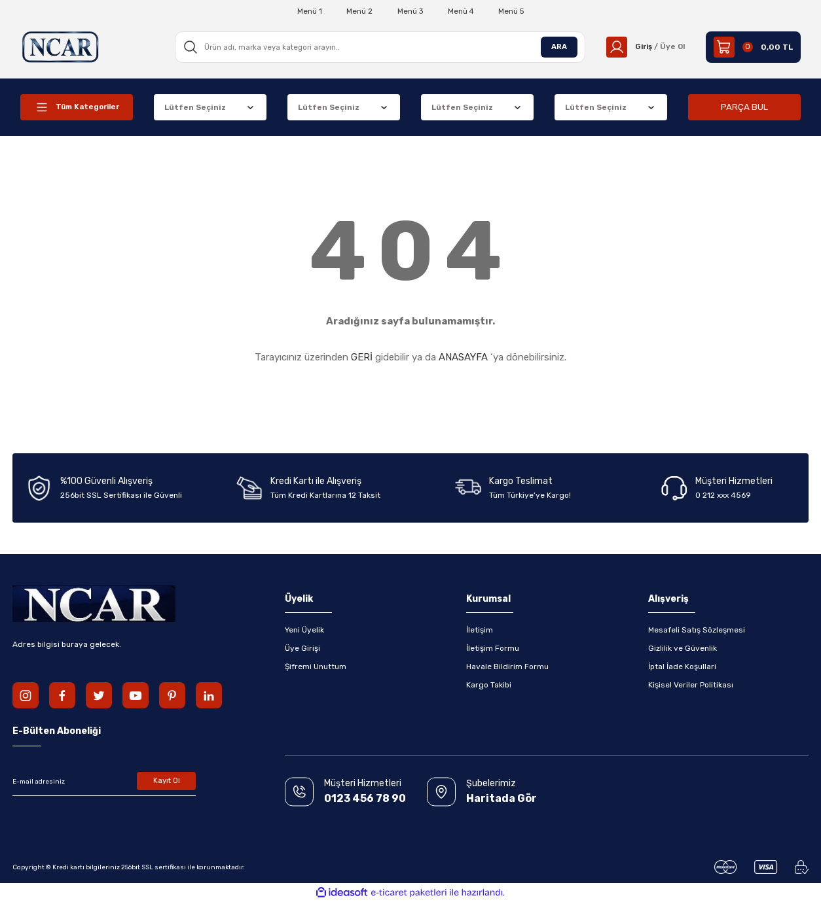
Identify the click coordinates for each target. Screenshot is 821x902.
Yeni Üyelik (304, 629)
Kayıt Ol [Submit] (167, 781)
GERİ (362, 357)
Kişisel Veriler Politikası (690, 684)
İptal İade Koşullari (682, 666)
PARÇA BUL (744, 107)
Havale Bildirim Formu (507, 666)
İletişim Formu (492, 648)
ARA (556, 47)
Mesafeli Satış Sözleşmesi (696, 629)
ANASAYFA (463, 357)
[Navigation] (76, 107)
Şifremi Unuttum (315, 666)
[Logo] (60, 46)
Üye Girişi (302, 648)
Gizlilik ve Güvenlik (682, 648)
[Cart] (753, 47)
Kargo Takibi (488, 684)
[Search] (378, 47)
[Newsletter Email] (104, 781)
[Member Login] (644, 47)
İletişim (479, 629)
